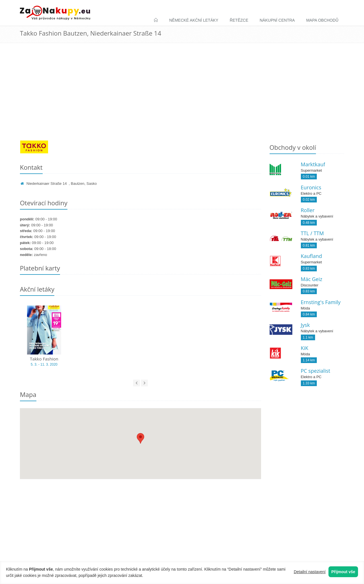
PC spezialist (315, 370)
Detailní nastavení (310, 571)
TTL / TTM (312, 233)
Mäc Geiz (311, 279)
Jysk (305, 324)
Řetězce (239, 20)
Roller (308, 210)
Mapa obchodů (322, 20)
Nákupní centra (277, 20)
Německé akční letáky (193, 20)
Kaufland (311, 256)
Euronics (311, 187)
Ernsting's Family (321, 302)
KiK (305, 348)
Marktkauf (313, 164)
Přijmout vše (343, 571)
